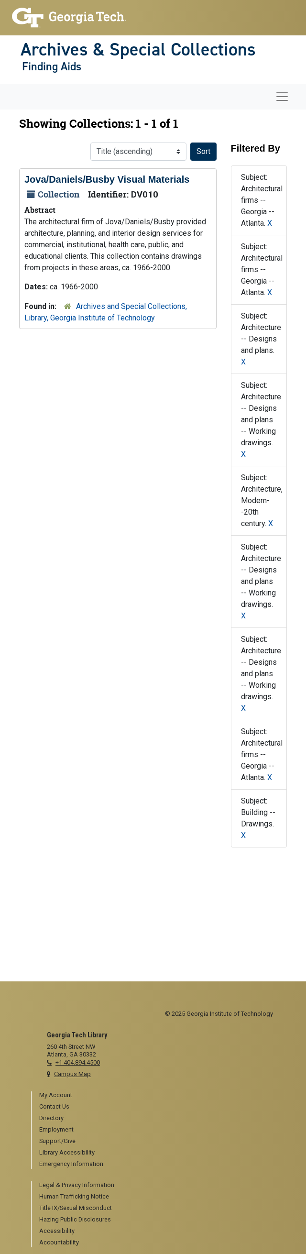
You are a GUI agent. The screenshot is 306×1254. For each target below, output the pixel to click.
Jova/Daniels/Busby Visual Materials (106, 179)
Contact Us (54, 1106)
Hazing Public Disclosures (75, 1219)
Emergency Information (71, 1163)
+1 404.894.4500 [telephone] (77, 1062)
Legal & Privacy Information (76, 1184)
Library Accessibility (67, 1152)
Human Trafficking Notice (74, 1196)
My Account (55, 1095)
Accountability (59, 1242)
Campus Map (72, 1074)
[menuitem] (157, 1095)
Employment (56, 1129)
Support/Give (57, 1140)
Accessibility (57, 1230)
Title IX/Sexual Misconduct (75, 1207)
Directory (51, 1118)
